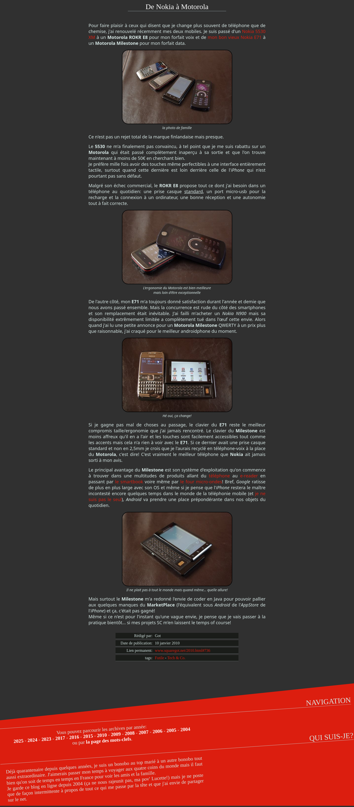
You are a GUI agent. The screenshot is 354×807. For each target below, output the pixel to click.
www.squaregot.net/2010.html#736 (182, 650)
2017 (60, 738)
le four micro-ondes (201, 482)
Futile (159, 658)
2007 (143, 732)
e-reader (249, 476)
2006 (157, 731)
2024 (32, 740)
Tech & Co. (176, 658)
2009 (116, 734)
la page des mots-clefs (108, 740)
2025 (19, 741)
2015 (88, 736)
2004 (185, 729)
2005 (171, 730)
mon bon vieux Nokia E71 (235, 37)
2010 (102, 735)
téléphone (219, 476)
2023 (46, 739)
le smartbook (129, 482)
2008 (130, 733)
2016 (74, 737)
